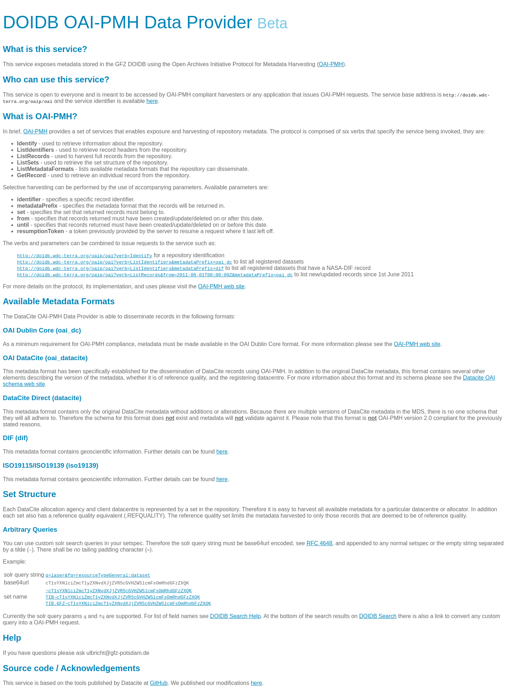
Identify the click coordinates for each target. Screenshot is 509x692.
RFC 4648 (319, 543)
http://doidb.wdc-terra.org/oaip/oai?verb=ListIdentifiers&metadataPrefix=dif (120, 268)
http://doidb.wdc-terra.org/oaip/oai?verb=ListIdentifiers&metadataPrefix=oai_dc (124, 262)
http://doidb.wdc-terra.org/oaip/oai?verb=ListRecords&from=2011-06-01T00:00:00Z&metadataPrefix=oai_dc (155, 274)
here (152, 101)
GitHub (159, 683)
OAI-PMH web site (221, 286)
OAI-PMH (331, 64)
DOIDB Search (378, 616)
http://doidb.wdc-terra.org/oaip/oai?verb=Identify (84, 255)
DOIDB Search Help (235, 616)
